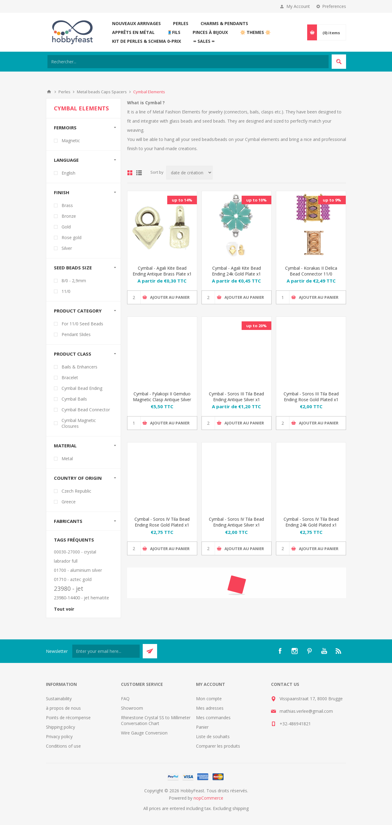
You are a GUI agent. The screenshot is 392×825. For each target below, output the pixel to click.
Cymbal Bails (74, 399)
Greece (69, 502)
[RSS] (339, 651)
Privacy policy (59, 736)
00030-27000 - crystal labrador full (75, 556)
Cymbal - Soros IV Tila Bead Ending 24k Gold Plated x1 (311, 522)
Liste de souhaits (213, 736)
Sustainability (59, 698)
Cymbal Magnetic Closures (79, 423)
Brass (67, 205)
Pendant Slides (76, 334)
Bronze (69, 216)
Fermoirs (65, 127)
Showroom (132, 708)
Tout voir (64, 609)
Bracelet (70, 377)
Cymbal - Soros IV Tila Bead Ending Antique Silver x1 (236, 522)
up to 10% (256, 200)
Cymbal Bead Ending (82, 388)
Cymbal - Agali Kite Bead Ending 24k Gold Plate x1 (236, 271)
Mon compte (209, 698)
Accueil (49, 92)
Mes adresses (210, 708)
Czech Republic (76, 491)
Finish (61, 192)
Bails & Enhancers (79, 367)
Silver (67, 248)
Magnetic (71, 140)
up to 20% (256, 325)
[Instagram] (295, 651)
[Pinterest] (309, 651)
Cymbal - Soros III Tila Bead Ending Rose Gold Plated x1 (311, 396)
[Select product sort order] (189, 172)
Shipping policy (60, 727)
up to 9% (332, 200)
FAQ (125, 698)
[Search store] (188, 61)
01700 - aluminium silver (78, 570)
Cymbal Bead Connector (86, 409)
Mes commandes (213, 717)
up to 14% (182, 200)
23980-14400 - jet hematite (81, 598)
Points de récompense (68, 717)
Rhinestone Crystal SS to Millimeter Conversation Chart (155, 720)
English (68, 173)
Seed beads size (73, 268)
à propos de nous (63, 708)
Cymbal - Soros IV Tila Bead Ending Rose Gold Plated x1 (162, 522)
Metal (67, 458)
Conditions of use (63, 746)
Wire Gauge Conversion (144, 733)
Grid (130, 172)
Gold (66, 227)
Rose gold (71, 237)
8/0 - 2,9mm (74, 280)
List (139, 172)
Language (66, 160)
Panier (202, 727)
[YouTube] (324, 651)
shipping (240, 808)
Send (150, 651)
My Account (298, 6)
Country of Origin (78, 478)
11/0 (66, 291)
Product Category (78, 311)
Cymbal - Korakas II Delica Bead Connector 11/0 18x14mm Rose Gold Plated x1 (311, 276)
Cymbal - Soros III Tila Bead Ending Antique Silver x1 (236, 396)
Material (65, 445)
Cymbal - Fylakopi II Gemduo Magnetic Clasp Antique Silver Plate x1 (162, 399)
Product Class (72, 354)
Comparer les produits (218, 746)
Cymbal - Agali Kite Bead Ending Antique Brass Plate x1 (162, 271)
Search (339, 61)
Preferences (334, 6)
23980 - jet (68, 588)
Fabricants (68, 521)
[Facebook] (280, 651)
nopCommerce (208, 798)
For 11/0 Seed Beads (82, 324)
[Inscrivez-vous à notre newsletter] (106, 651)
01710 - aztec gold (73, 579)
